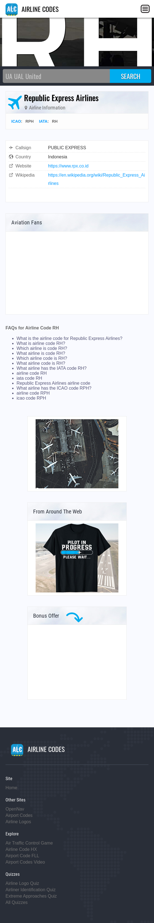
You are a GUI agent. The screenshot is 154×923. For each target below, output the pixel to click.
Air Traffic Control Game (29, 843)
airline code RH (32, 373)
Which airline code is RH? (42, 358)
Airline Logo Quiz (22, 883)
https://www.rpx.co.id (68, 166)
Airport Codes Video (25, 862)
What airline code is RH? (41, 363)
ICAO (16, 121)
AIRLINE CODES (32, 9)
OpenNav (15, 809)
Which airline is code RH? (42, 348)
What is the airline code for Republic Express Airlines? (69, 338)
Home (11, 787)
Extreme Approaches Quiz (31, 896)
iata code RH (29, 378)
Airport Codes (19, 815)
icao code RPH (31, 398)
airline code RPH (33, 393)
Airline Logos (18, 821)
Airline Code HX (21, 849)
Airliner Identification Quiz (30, 889)
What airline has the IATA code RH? (52, 368)
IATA (43, 121)
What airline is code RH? (41, 353)
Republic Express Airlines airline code (53, 383)
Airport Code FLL (22, 855)
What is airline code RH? (41, 343)
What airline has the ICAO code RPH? (54, 388)
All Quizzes (17, 902)
